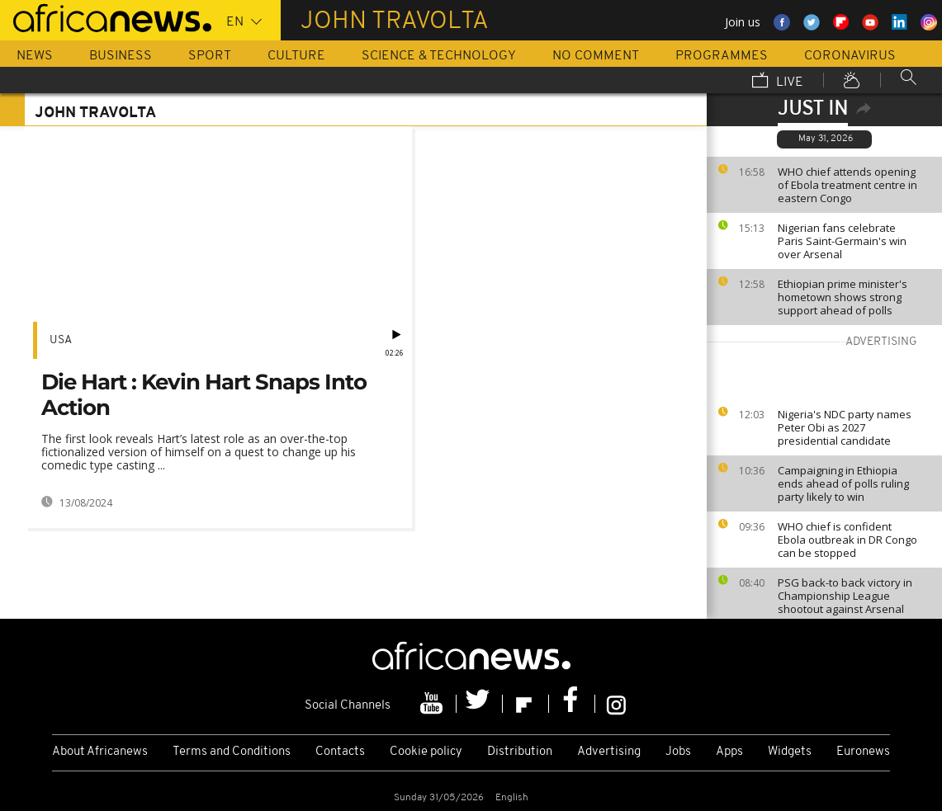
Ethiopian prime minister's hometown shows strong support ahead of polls (842, 297)
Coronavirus (850, 56)
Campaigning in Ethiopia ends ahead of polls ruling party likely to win (843, 483)
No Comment (595, 56)
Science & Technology (439, 56)
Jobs (678, 752)
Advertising (609, 752)
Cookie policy (426, 752)
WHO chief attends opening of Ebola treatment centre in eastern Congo (847, 185)
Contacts (340, 752)
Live (777, 81)
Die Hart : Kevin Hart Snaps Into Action (204, 395)
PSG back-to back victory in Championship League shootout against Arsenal (845, 595)
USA (61, 340)
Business (120, 56)
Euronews (863, 752)
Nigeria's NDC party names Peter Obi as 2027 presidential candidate (844, 427)
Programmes (721, 56)
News (35, 56)
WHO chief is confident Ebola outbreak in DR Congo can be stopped (847, 539)
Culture (296, 56)
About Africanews (100, 752)
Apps (729, 752)
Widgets (790, 752)
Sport (209, 56)
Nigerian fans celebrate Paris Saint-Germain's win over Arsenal (842, 241)
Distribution (519, 752)
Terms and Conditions (232, 752)
